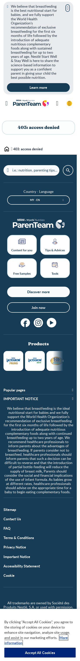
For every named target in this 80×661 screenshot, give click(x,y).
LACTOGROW (13, 361)
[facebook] (25, 322)
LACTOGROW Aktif (35, 361)
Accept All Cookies (40, 652)
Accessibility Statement (21, 566)
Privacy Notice (14, 547)
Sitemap (9, 509)
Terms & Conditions (18, 538)
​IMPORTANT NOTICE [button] (20, 399)
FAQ (6, 528)
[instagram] (38, 322)
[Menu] (6, 103)
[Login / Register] (69, 103)
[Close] (67, 8)
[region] (40, 635)
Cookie (9, 575)
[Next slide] (63, 361)
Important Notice (16, 557)
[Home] (38, 224)
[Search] (57, 103)
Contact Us (12, 519)
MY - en (35, 200)
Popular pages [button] (14, 390)
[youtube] (51, 322)
